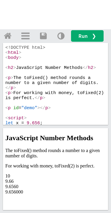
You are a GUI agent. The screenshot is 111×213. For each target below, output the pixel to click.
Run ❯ (87, 36)
